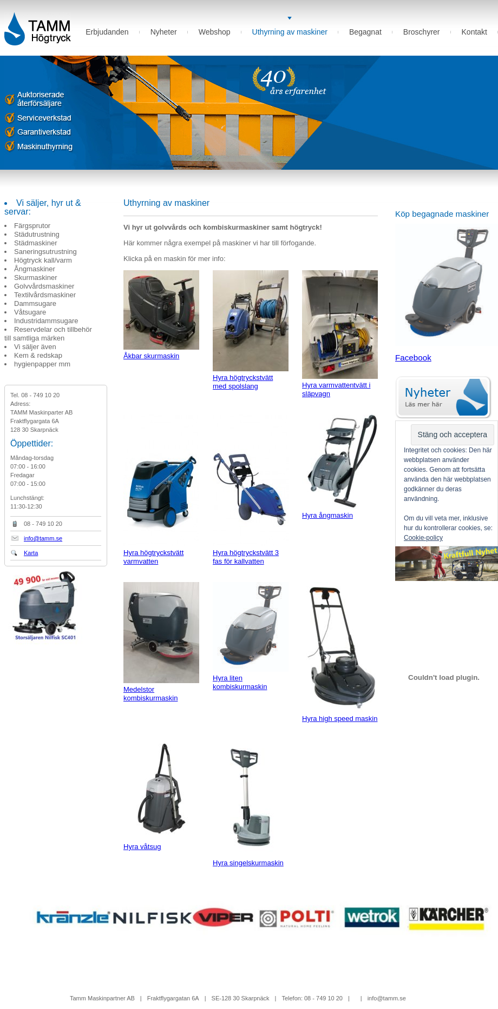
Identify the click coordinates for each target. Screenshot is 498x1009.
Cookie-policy (423, 538)
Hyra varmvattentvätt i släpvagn (340, 334)
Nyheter (163, 32)
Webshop (215, 32)
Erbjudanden (107, 32)
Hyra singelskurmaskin (251, 803)
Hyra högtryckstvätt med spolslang (251, 330)
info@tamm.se (43, 538)
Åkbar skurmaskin (161, 315)
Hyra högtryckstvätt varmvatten (161, 490)
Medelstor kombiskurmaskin (161, 642)
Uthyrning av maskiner (289, 32)
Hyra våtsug (161, 795)
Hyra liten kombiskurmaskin (251, 636)
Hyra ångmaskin (340, 467)
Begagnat (365, 32)
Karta (31, 553)
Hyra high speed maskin (340, 652)
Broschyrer (421, 32)
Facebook (413, 357)
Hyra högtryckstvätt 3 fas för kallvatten (251, 490)
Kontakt (474, 32)
